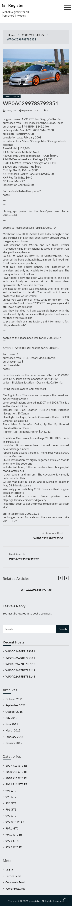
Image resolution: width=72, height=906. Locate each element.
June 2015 (11, 724)
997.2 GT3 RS (13, 847)
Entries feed (13, 876)
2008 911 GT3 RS (33, 35)
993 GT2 (10, 797)
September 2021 (15, 705)
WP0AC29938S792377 (24, 559)
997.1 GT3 (12, 828)
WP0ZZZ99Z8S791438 (36, 589)
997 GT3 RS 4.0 (15, 822)
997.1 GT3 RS (13, 834)
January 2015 (13, 743)
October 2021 (14, 699)
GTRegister (11, 110)
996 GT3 (10, 809)
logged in (23, 613)
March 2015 (12, 730)
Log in (9, 869)
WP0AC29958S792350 (48, 538)
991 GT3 (10, 790)
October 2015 (14, 711)
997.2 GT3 (12, 841)
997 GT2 (10, 815)
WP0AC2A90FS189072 (20, 651)
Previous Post (54, 533)
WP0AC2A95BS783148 (20, 676)
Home (11, 35)
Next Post (15, 554)
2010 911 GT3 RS (16, 778)
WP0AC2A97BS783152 (20, 664)
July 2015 (11, 717)
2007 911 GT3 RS (16, 765)
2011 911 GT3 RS (16, 784)
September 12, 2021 (32, 110)
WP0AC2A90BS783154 (20, 657)
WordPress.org (15, 888)
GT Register (13, 5)
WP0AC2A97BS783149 (20, 670)
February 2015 (14, 736)
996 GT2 (10, 803)
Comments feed (15, 882)
